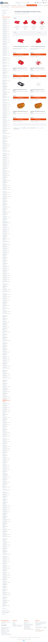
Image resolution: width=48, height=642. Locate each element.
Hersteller (3, 614)
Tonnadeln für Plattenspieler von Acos (6, 19)
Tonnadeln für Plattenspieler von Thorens (5, 526)
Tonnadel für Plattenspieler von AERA (6, 25)
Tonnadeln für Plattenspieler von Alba (6, 33)
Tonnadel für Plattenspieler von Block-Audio (6, 605)
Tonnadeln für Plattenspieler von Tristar (6, 534)
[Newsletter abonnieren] (45, 627)
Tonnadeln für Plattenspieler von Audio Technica (6, 66)
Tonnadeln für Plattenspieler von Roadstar (5, 429)
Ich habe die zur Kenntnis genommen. (40, 630)
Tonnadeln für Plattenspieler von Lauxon (6, 296)
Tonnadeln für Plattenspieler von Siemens (5, 455)
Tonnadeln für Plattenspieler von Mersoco (5, 329)
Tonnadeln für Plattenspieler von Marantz (5, 319)
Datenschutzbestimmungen (39, 630)
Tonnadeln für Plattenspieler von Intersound (5, 263)
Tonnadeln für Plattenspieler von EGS (6, 155)
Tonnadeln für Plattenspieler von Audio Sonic (6, 63)
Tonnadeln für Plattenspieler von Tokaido (6, 505)
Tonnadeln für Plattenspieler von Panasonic (5, 384)
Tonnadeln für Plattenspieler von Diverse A (6, 78)
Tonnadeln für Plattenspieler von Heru (6, 229)
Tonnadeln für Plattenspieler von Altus (6, 37)
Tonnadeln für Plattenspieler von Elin (6, 164)
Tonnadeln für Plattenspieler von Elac (6, 158)
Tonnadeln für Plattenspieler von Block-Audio (6, 97)
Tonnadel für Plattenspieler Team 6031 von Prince (37, 112)
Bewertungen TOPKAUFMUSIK (17, 626)
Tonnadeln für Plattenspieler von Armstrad (5, 44)
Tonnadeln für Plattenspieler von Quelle (6, 407)
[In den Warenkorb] (21, 54)
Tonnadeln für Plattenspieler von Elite (6, 160)
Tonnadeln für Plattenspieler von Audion (6, 58)
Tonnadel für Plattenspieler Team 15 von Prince (33, 26)
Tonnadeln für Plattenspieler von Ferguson (5, 182)
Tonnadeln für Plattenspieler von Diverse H (6, 242)
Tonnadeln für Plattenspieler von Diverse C (6, 133)
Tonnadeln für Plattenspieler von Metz (6, 326)
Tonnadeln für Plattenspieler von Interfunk (5, 260)
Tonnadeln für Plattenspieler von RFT (6, 424)
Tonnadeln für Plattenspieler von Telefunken (5, 516)
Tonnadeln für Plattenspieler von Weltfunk (5, 579)
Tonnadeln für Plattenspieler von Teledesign (5, 514)
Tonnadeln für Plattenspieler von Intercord (5, 255)
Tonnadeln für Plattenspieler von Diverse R (6, 436)
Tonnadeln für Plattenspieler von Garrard (6, 192)
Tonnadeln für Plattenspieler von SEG (6, 467)
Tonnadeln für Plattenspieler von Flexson (6, 187)
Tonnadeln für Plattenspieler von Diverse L (6, 313)
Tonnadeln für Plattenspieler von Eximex (6, 180)
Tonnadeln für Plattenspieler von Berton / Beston (6, 89)
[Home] (2, 5)
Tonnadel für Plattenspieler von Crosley (6, 128)
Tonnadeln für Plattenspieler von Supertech (5, 479)
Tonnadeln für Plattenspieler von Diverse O (6, 378)
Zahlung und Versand (27, 628)
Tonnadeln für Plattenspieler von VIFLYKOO (5, 570)
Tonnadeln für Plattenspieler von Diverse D (6, 151)
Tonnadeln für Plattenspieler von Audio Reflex (6, 60)
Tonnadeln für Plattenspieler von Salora (6, 441)
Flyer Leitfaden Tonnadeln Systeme (18, 625)
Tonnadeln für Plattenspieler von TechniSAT (5, 500)
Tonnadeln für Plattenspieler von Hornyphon (5, 236)
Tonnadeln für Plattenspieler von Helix (6, 227)
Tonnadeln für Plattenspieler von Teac (6, 492)
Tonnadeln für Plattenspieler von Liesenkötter (5, 302)
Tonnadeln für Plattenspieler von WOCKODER (5, 584)
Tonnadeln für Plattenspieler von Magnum (5, 316)
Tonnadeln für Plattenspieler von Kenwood (5, 286)
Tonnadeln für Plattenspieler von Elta (6, 166)
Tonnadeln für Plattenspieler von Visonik (6, 568)
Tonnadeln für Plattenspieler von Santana (5, 484)
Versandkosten (22, 637)
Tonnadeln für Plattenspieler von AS (6, 48)
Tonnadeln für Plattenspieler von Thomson (5, 524)
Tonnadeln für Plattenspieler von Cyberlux (5, 130)
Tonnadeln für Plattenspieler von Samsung (5, 443)
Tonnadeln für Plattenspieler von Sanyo (6, 450)
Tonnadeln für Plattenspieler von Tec (6, 494)
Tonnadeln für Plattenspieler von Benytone (5, 83)
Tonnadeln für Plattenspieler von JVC (6, 284)
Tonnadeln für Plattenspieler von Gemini (6, 194)
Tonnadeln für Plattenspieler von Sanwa (6, 448)
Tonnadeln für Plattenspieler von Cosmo (6, 124)
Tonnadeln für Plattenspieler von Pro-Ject (6, 403)
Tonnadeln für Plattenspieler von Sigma (6, 482)
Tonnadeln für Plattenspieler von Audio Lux (6, 55)
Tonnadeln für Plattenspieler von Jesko (6, 277)
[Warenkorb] (45, 3)
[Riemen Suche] (40, 5)
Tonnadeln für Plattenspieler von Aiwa (6, 29)
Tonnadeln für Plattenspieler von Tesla (6, 509)
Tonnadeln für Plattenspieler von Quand (6, 409)
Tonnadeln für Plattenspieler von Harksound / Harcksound (6, 222)
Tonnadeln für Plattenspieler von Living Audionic (6, 305)
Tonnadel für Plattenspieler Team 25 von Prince (42, 26)
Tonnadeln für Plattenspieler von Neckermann (5, 349)
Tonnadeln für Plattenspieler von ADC (6, 23)
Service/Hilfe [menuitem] (44, 0)
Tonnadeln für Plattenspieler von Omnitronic (5, 371)
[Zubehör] (25, 5)
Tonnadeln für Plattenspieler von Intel (6, 252)
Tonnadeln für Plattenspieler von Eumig (6, 175)
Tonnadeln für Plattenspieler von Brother (6, 104)
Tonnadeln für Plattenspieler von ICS (6, 248)
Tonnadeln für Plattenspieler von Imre (6, 250)
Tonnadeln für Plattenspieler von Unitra (6, 544)
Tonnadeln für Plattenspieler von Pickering (5, 393)
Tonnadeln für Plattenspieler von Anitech (6, 39)
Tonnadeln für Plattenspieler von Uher (6, 542)
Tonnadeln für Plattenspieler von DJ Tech (6, 144)
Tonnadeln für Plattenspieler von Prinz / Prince (6, 400)
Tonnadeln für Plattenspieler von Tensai (6, 521)
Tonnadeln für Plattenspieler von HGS (6, 231)
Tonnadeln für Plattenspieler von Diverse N (6, 368)
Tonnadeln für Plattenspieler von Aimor (6, 27)
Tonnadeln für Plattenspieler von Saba (6, 439)
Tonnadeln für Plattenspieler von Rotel (6, 434)
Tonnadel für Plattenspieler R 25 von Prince (25, 26)
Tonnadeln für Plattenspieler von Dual (6, 146)
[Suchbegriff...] (22, 3)
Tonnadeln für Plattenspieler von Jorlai (6, 279)
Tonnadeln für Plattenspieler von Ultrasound (5, 548)
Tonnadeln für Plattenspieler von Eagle (6, 153)
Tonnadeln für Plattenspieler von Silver (6, 458)
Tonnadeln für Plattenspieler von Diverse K (6, 291)
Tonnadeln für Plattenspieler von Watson (6, 575)
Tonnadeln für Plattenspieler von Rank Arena (6, 412)
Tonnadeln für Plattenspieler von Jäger (6, 275)
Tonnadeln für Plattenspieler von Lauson (6, 294)
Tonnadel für (24, 127)
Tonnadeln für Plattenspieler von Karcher (6, 244)
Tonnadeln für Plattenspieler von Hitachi (6, 233)
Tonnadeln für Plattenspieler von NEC (6, 356)
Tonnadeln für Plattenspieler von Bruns (6, 106)
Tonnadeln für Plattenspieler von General (6, 196)
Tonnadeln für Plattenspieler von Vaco (6, 556)
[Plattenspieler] (14, 5)
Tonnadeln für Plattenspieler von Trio (6, 511)
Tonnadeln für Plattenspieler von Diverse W (6, 595)
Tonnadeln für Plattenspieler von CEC (6, 115)
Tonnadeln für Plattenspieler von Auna (6, 68)
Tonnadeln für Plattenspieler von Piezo (6, 396)
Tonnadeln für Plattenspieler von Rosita (6, 432)
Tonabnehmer (4, 13)
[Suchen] (28, 3)
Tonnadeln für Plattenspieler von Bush (6, 111)
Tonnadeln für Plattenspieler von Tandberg (5, 502)
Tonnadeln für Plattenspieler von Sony (6, 460)
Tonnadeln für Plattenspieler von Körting (6, 289)
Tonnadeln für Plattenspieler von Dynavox (5, 148)
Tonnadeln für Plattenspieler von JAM (6, 273)
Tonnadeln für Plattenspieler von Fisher (6, 185)
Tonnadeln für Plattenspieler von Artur (6, 46)
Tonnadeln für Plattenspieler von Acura (6, 21)
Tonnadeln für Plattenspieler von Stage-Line (6, 487)
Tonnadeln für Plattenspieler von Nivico (6, 361)
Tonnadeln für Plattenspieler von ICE (6, 246)
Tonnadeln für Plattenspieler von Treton (6, 507)
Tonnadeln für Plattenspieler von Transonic (5, 531)
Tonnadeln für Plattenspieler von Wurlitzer (5, 590)
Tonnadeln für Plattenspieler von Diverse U (6, 554)
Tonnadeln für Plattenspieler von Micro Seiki (6, 332)
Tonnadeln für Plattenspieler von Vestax (6, 561)
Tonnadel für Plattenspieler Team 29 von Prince (20, 90)
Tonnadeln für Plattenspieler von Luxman (6, 311)
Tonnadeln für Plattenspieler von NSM (6, 351)
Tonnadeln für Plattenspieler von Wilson (6, 592)
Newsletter (14, 624)
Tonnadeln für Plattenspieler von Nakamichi (5, 343)
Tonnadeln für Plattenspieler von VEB (6, 559)
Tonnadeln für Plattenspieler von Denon (6, 136)
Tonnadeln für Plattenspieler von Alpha (6, 35)
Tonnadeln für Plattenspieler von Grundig (5, 209)
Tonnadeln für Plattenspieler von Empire (6, 171)
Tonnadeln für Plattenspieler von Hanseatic (5, 219)
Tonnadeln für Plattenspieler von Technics (5, 497)
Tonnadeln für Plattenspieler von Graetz (6, 207)
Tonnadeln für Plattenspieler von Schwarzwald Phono (5, 474)
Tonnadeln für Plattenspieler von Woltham (5, 587)
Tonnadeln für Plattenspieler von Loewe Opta (6, 308)
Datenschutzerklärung (27, 627)
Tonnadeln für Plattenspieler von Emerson (5, 168)
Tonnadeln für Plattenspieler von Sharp (6, 469)
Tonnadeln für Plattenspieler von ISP (6, 268)
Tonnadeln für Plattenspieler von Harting (6, 216)
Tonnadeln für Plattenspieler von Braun (6, 102)
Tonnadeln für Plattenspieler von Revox (6, 422)
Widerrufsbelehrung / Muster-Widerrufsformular (28, 626)
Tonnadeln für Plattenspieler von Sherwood (5, 471)
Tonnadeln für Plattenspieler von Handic (6, 211)
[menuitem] (22, 3)
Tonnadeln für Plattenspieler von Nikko (6, 358)
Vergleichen (15, 56)
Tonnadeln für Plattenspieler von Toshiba (6, 529)
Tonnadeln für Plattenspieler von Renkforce (5, 419)
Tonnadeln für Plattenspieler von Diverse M (6, 340)
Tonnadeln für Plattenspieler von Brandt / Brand (6, 100)
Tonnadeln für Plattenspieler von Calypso (6, 113)
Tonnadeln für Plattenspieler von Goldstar (5, 201)
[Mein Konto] (39, 3)
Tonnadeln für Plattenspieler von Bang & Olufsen (6, 81)
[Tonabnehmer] (20, 5)
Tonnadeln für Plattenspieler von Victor (6, 566)
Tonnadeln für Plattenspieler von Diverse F (6, 189)
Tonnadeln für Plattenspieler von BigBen (6, 92)
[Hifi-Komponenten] (7, 5)
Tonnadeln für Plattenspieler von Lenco (6, 298)
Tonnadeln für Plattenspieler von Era (6, 173)
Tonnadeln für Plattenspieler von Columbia (5, 117)
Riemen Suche (4, 608)
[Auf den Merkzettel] (20, 56)
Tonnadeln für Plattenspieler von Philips (6, 391)
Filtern (15, 32)
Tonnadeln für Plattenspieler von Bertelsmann (5, 86)
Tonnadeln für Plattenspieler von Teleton (6, 519)
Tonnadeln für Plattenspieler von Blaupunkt (5, 94)
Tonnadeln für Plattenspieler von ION (6, 266)
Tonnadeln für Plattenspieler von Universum (5, 551)
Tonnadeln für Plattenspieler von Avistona (5, 73)
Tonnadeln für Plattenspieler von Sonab (6, 477)
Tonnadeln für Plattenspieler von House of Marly (6, 239)
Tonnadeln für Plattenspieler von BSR (6, 109)
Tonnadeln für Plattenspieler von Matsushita (5, 324)
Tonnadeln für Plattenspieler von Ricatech (5, 426)
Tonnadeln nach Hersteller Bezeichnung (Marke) (6, 612)
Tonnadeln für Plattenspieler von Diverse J (6, 281)
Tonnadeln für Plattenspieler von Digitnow (5, 141)
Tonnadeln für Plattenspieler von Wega (6, 577)
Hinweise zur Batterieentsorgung (29, 629)
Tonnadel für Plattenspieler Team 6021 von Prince (20, 112)
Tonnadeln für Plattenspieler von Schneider (5, 462)
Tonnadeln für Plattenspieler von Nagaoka (5, 346)
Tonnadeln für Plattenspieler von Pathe (6, 386)
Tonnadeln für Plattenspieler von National (5, 354)
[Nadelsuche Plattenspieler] (32, 5)
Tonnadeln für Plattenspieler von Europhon (5, 177)
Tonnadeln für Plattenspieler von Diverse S (6, 490)
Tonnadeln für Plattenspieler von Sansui (6, 446)
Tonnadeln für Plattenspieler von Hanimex (5, 214)
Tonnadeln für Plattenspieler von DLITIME (5, 138)
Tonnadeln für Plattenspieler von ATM (6, 51)
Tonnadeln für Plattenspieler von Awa (6, 75)
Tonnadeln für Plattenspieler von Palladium (5, 381)
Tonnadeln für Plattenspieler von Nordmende (5, 363)
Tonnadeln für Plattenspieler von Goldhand (5, 198)
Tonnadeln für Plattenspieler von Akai (6, 31)
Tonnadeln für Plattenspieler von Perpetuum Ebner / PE (6, 388)
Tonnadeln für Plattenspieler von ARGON (6, 41)
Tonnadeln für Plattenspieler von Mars (6, 321)
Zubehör (3, 15)
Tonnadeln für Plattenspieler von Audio (6, 53)
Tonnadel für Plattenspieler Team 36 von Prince (37, 90)
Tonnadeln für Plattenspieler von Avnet (6, 70)
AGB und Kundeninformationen (28, 624)
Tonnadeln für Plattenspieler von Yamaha (5, 598)
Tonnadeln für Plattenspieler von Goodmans (5, 204)
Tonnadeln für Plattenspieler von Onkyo (6, 373)
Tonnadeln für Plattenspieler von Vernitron (5, 563)
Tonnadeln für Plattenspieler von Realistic (5, 414)
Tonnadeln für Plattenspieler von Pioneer (6, 398)
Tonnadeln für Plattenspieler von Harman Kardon (5, 225)
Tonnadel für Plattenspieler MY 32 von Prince (17, 26)
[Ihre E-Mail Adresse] (39, 627)
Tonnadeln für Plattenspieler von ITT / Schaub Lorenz (6, 270)
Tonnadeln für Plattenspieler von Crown (6, 126)
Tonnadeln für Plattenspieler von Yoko (6, 600)
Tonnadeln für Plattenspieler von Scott (6, 465)
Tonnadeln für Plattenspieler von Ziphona (5, 603)
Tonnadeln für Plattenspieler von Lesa (6, 300)
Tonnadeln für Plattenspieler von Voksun (6, 573)
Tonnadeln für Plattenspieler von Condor (6, 120)
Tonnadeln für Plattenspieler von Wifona (6, 582)
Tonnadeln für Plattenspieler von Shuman (5, 452)
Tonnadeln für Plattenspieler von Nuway (6, 365)
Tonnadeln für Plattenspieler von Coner (6, 122)
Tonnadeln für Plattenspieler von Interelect (5, 258)
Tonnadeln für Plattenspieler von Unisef (6, 546)
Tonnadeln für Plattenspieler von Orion (6, 375)
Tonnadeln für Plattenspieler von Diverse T (6, 536)
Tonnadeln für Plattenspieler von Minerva (5, 335)
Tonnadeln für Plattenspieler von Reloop (6, 417)
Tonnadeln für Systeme (5, 610)
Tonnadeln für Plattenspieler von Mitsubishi (5, 337)
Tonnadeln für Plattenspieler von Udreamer (5, 539)
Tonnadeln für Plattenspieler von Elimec (6, 162)
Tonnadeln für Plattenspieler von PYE (6, 405)
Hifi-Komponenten (4, 10)
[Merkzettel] (35, 3)
